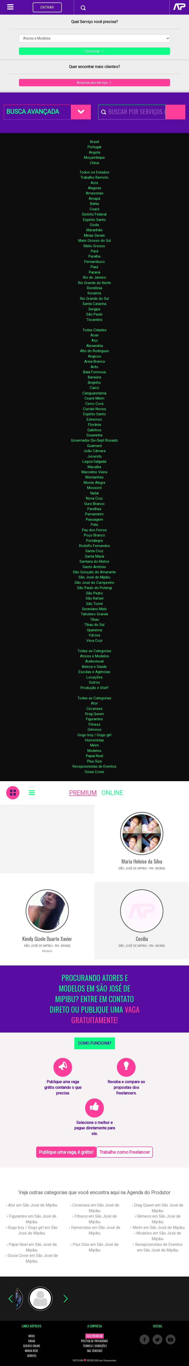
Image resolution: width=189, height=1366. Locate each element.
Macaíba (94, 467)
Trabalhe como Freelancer (124, 1152)
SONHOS (31, 1356)
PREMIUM (83, 792)
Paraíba (94, 256)
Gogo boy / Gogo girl (94, 735)
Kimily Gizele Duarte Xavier (47, 938)
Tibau (94, 619)
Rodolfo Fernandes (94, 546)
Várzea (94, 635)
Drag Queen (94, 714)
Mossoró (94, 488)
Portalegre (94, 540)
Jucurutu (94, 456)
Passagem (94, 519)
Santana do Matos (94, 561)
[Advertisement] (47, 839)
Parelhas (94, 509)
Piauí (94, 267)
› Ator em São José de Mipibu (31, 1205)
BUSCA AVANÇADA (32, 111)
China (94, 163)
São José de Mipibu (94, 577)
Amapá (94, 198)
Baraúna (94, 377)
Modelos (94, 750)
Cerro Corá (94, 404)
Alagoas (94, 188)
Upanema (94, 630)
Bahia (94, 203)
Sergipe (94, 309)
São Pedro (94, 593)
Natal (94, 493)
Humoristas (94, 740)
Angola (94, 152)
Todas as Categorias (94, 651)
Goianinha (94, 435)
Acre (94, 183)
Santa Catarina (94, 304)
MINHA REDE (31, 1351)
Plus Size (94, 761)
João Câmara (94, 451)
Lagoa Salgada (94, 461)
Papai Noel (94, 756)
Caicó (94, 388)
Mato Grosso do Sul (94, 240)
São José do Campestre (94, 582)
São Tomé (94, 604)
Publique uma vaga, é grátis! (66, 1152)
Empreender (109, 1360)
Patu (94, 524)
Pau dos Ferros (94, 530)
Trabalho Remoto (94, 177)
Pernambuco (94, 261)
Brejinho (94, 382)
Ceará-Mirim (94, 398)
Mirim (94, 745)
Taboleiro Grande (94, 614)
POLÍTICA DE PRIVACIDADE (94, 1341)
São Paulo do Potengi (94, 588)
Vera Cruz (94, 640)
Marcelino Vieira (94, 472)
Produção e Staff (94, 688)
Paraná (94, 272)
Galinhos (94, 430)
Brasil (94, 142)
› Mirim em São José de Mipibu (157, 1227)
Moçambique (94, 157)
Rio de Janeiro (94, 277)
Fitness (94, 724)
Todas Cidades (94, 330)
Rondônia (94, 288)
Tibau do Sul (94, 624)
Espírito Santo (94, 414)
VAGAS (31, 1341)
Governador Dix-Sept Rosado (94, 440)
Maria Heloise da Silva (142, 861)
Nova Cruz (94, 498)
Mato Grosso (94, 246)
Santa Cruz (94, 551)
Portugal (94, 147)
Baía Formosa (94, 372)
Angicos (94, 356)
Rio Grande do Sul (94, 298)
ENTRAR (47, 7)
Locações (94, 677)
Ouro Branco (94, 504)
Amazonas (94, 193)
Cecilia (142, 938)
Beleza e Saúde (94, 666)
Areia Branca (94, 361)
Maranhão (94, 230)
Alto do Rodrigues (94, 351)
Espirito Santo (94, 219)
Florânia (94, 424)
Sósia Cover (94, 772)
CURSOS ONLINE (31, 1346)
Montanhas (94, 477)
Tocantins (94, 319)
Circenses (94, 708)
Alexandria (94, 346)
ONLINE (112, 792)
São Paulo (94, 314)
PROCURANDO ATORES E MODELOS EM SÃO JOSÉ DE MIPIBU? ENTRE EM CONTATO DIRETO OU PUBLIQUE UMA (95, 999)
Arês (94, 367)
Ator (94, 703)
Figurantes (94, 719)
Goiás (94, 225)
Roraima (94, 293)
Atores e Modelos (94, 656)
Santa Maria (94, 556)
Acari (94, 335)
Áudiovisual (94, 661)
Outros (94, 682)
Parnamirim (94, 514)
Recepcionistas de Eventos (94, 766)
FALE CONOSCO (94, 1351)
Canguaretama (94, 393)
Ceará (94, 209)
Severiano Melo (94, 609)
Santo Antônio (94, 567)
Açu (94, 340)
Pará (94, 251)
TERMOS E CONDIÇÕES (95, 1346)
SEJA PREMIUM (94, 1336)
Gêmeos (94, 729)
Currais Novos (94, 409)
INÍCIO (31, 1336)
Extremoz (94, 419)
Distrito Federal (94, 214)
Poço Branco (94, 535)
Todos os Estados (94, 172)
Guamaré (94, 446)
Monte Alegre (94, 482)
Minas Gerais (94, 235)
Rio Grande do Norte (94, 283)
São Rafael (94, 598)
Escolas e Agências (94, 672)
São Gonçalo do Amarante (94, 572)
